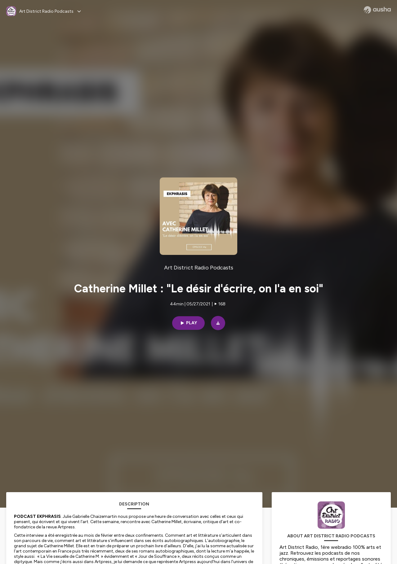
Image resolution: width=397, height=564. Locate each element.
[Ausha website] (377, 10)
